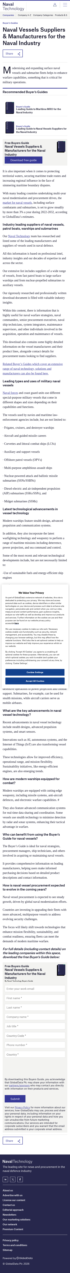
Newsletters (9, 1214)
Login (55, 5)
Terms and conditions (15, 1245)
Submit (15, 1098)
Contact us (9, 1204)
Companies (8, 15)
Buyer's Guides (10, 23)
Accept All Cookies (35, 681)
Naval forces (10, 393)
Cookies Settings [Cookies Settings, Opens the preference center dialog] (35, 672)
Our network (10, 1224)
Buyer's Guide (23, 106)
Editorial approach (13, 1209)
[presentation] (30, 1067)
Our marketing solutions (16, 1219)
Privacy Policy (22, 1107)
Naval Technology (19, 236)
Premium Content (13, 1229)
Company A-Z (24, 15)
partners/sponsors (19, 1085)
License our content (14, 1200)
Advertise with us (12, 1195)
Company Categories (43, 15)
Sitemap (7, 1249)
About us (8, 1190)
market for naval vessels (17, 202)
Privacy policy (11, 1240)
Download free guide (23, 160)
